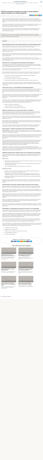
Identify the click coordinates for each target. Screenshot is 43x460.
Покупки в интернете (20, 1)
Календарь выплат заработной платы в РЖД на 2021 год (24, 255)
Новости (14, 15)
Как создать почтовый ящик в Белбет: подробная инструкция (25, 284)
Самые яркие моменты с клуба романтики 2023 (7, 269)
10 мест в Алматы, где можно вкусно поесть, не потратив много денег (8, 284)
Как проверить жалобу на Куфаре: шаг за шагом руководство (25, 269)
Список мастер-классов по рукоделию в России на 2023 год (8, 255)
